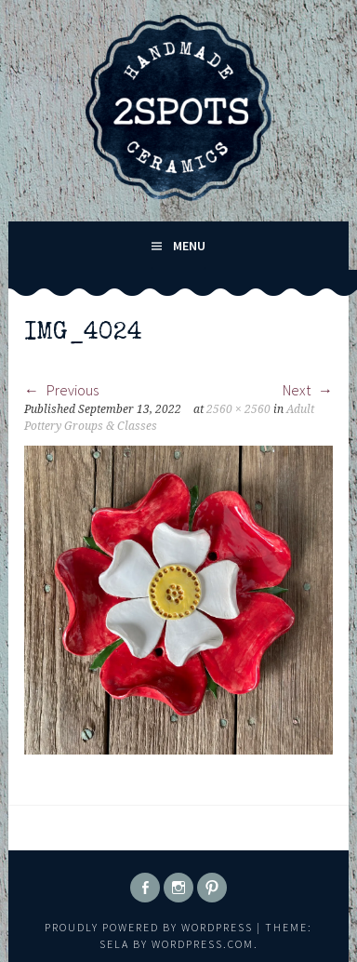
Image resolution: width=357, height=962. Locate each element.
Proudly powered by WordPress (149, 927)
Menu (189, 245)
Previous (61, 390)
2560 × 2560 (238, 409)
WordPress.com (203, 944)
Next (308, 390)
